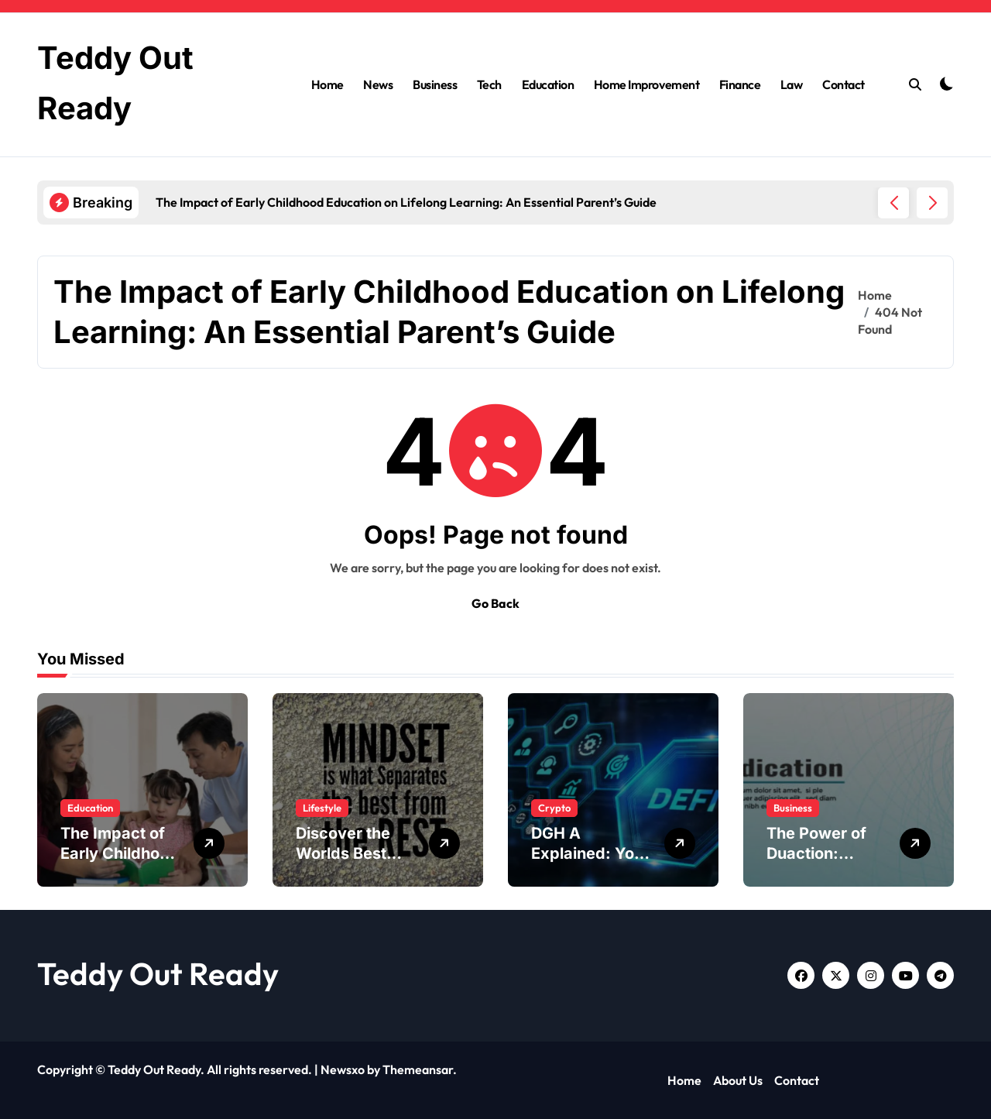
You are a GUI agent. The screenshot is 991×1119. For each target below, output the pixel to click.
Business (435, 84)
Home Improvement (646, 84)
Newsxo (343, 1069)
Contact (843, 84)
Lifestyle (322, 807)
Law (791, 84)
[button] (932, 202)
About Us (738, 1080)
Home (327, 84)
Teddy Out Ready (158, 973)
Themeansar (417, 1069)
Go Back (495, 603)
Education (548, 84)
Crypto (554, 807)
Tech (489, 84)
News (378, 84)
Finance (740, 84)
